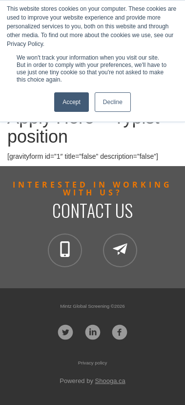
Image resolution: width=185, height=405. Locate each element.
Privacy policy (92, 362)
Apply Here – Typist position (83, 127)
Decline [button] (113, 102)
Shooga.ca (110, 380)
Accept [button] (71, 102)
